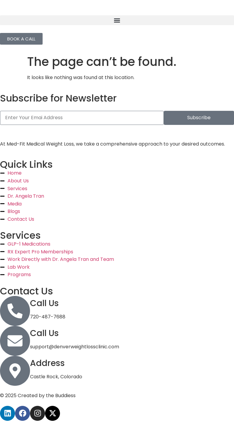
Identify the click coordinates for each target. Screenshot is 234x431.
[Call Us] (15, 311)
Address (47, 363)
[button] (117, 20)
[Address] (15, 371)
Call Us (44, 303)
